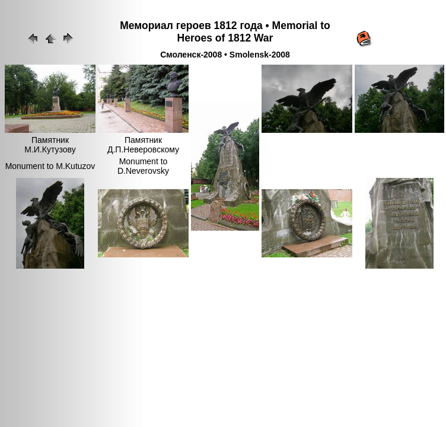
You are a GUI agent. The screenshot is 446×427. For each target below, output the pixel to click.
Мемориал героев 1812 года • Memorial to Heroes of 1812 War (225, 32)
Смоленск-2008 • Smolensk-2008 (225, 54)
